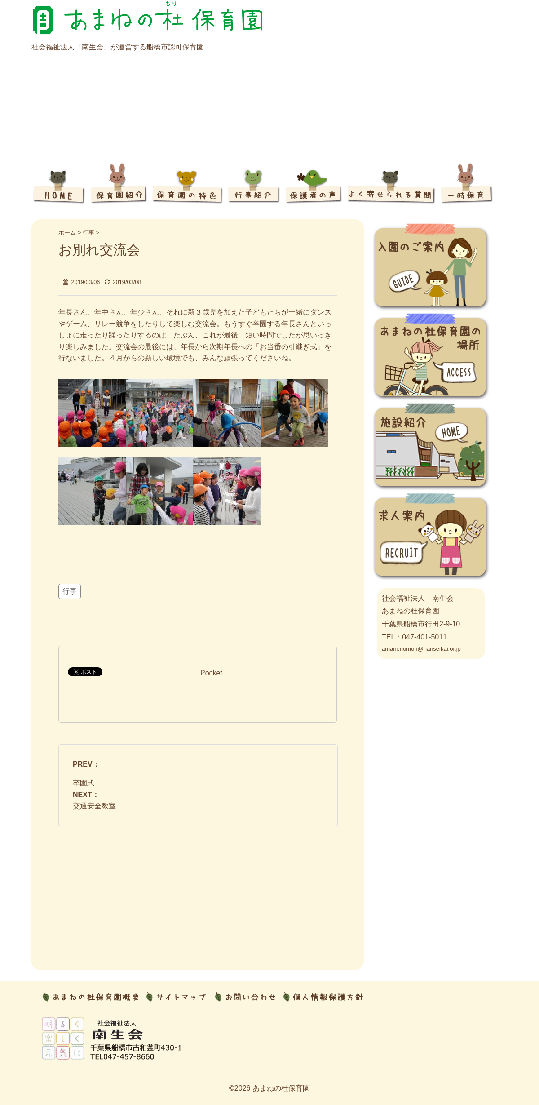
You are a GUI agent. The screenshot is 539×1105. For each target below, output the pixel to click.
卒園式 (83, 783)
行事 (69, 591)
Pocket (211, 673)
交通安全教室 (94, 806)
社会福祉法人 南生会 (418, 598)
